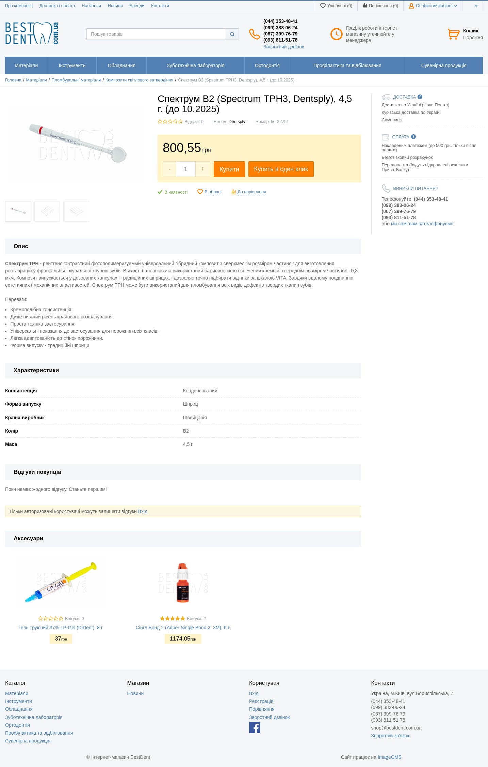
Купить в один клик (281, 169)
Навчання (91, 5)
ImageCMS (390, 757)
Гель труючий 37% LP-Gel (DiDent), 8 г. (60, 627)
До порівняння (252, 192)
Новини (115, 5)
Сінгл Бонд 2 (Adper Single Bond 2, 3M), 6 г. (183, 627)
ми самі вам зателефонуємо (422, 223)
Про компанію (19, 5)
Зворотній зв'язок (390, 735)
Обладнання (19, 709)
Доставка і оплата (57, 5)
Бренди (137, 5)
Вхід (142, 511)
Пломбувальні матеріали (76, 80)
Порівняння (262, 709)
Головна (13, 80)
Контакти (160, 5)
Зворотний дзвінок (283, 46)
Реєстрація (261, 701)
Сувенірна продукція (27, 740)
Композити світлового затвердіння (139, 80)
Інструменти (18, 701)
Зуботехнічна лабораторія (34, 717)
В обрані (213, 192)
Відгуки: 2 (196, 618)
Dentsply (237, 121)
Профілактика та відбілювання (39, 733)
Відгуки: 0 (194, 121)
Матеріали (36, 80)
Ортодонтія (17, 725)
